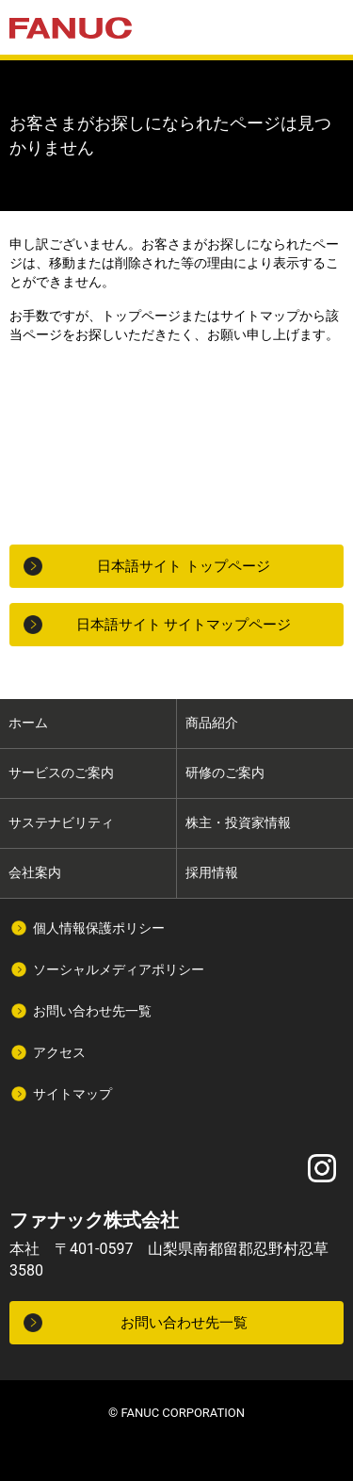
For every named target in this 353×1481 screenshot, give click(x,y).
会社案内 (34, 872)
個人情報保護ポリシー (99, 928)
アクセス (59, 1052)
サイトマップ (72, 1093)
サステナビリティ (61, 822)
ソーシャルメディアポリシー (118, 969)
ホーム (28, 722)
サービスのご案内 (61, 772)
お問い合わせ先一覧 (92, 1010)
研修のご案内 (225, 772)
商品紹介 (211, 722)
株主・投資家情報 (238, 822)
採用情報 (211, 872)
